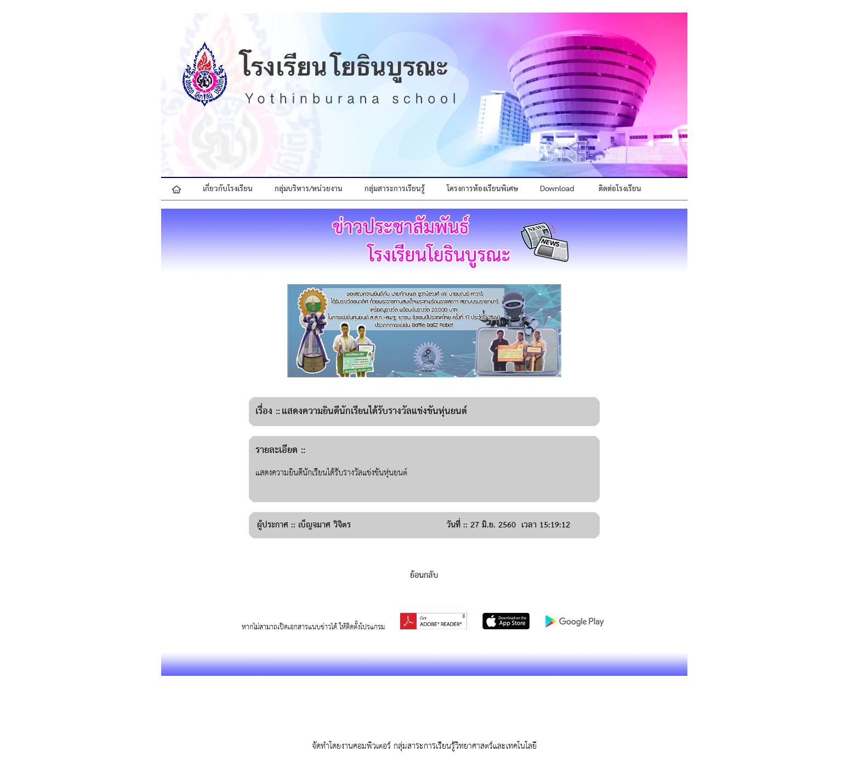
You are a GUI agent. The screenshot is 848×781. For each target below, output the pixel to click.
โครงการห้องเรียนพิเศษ (482, 189)
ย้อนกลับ (424, 575)
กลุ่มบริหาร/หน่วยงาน (309, 189)
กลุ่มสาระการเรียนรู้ (395, 189)
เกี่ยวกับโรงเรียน (228, 189)
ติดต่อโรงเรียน (620, 189)
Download (557, 189)
